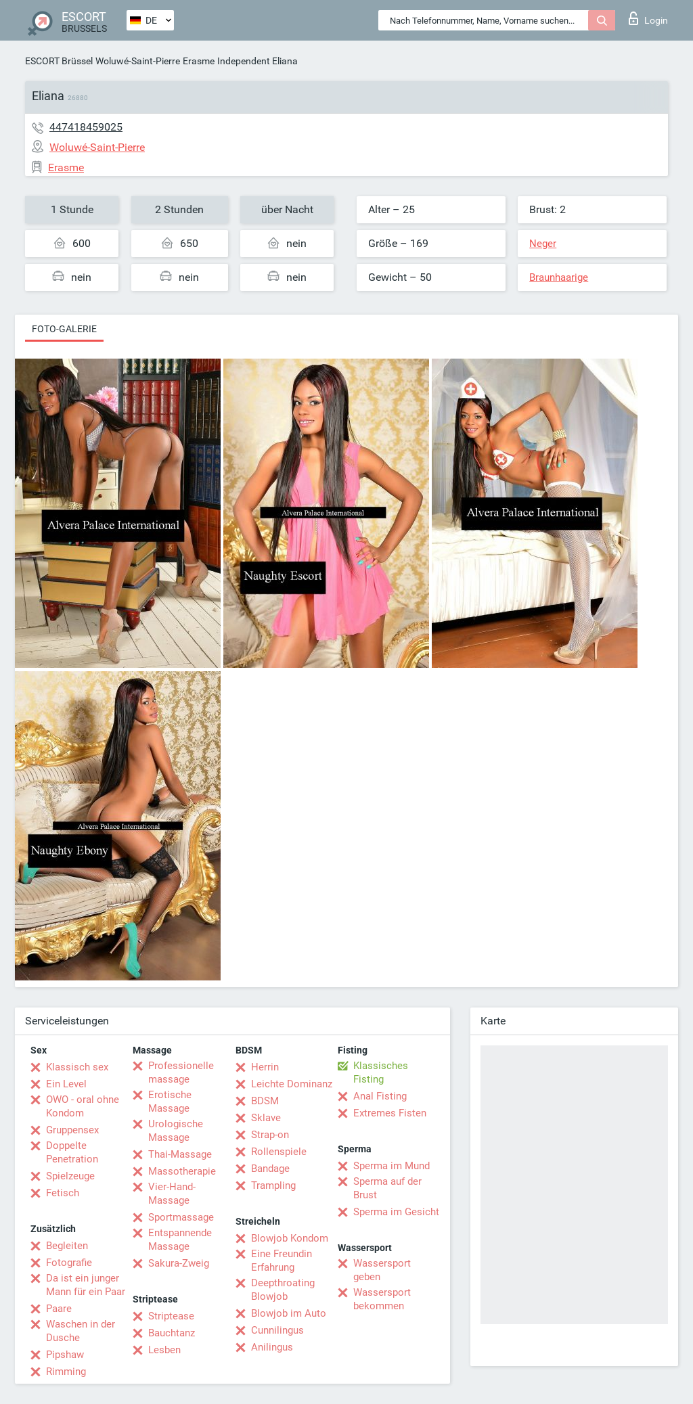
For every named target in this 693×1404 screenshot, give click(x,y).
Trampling (273, 1185)
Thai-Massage (180, 1154)
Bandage (270, 1168)
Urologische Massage (175, 1130)
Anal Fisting (380, 1096)
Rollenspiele (279, 1152)
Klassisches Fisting (380, 1072)
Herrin (265, 1067)
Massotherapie (182, 1171)
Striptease (171, 1316)
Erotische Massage (170, 1101)
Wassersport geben (382, 1270)
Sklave (266, 1118)
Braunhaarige (558, 277)
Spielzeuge (70, 1176)
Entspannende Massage (180, 1239)
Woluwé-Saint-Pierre (137, 60)
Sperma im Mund (391, 1166)
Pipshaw (65, 1355)
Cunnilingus (277, 1330)
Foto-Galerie (64, 328)
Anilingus (272, 1347)
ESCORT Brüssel (59, 60)
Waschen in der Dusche (80, 1331)
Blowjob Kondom (289, 1238)
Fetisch (62, 1193)
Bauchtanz (171, 1333)
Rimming (66, 1371)
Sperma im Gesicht (396, 1212)
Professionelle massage (181, 1072)
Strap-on (270, 1135)
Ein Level (66, 1084)
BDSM (265, 1101)
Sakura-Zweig (178, 1263)
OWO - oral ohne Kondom (82, 1106)
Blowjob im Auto (288, 1313)
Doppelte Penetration (72, 1152)
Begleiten (67, 1246)
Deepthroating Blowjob (283, 1290)
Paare (59, 1309)
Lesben (164, 1350)
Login (648, 18)
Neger (542, 243)
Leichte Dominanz (291, 1084)
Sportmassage (181, 1217)
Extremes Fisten (389, 1113)
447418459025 (85, 126)
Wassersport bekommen (382, 1299)
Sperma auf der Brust (387, 1188)
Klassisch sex (77, 1067)
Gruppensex (72, 1130)
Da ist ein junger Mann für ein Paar (85, 1285)
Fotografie (69, 1262)
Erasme (199, 60)
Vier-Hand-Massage (172, 1193)
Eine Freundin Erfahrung (281, 1260)
